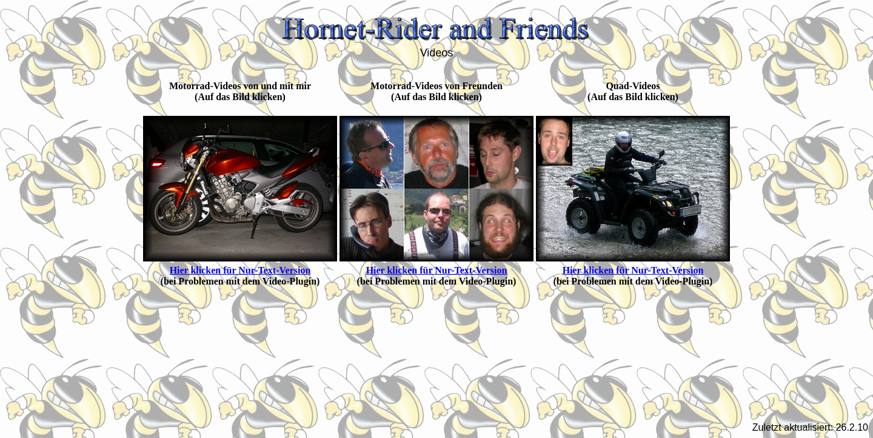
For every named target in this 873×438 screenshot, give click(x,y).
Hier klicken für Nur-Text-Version (240, 270)
